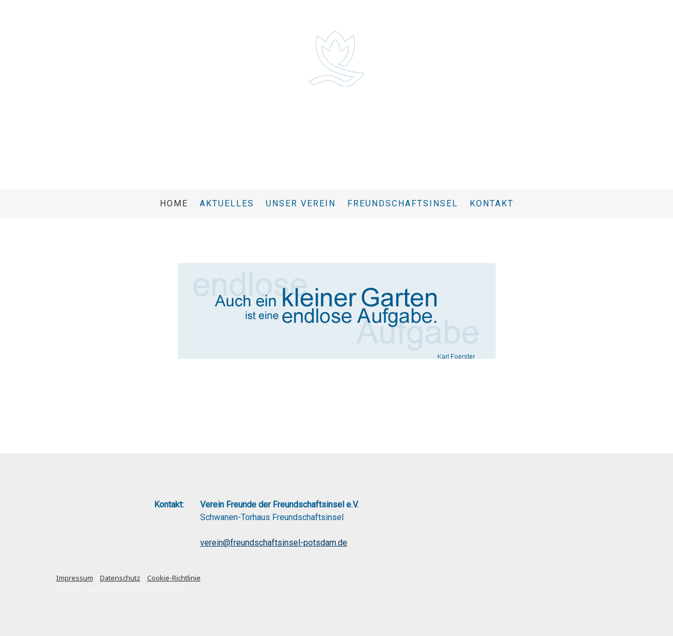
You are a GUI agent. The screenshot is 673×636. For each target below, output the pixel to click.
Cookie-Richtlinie (174, 578)
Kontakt (492, 203)
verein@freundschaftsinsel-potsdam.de (273, 543)
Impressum (74, 578)
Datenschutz (120, 578)
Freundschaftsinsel (402, 203)
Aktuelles (227, 203)
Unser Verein (301, 203)
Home (174, 203)
